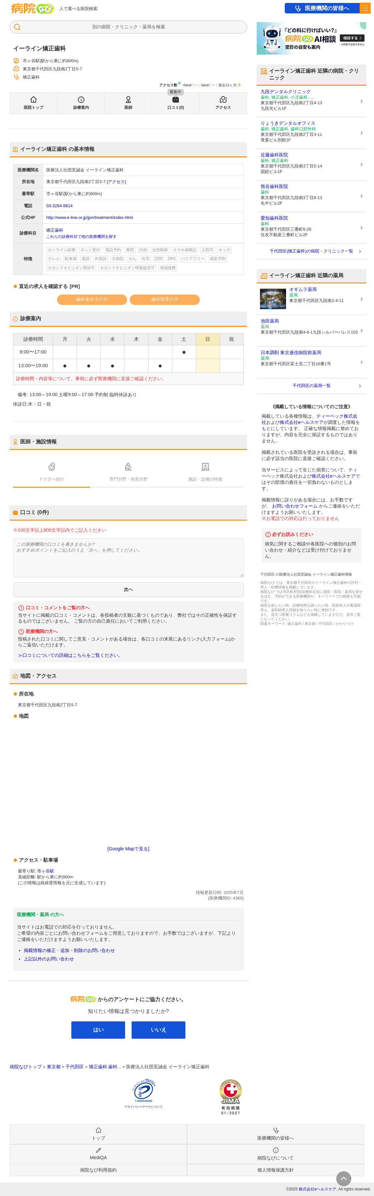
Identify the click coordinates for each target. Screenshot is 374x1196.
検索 (160, 26)
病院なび (32, 8)
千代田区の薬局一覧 (312, 385)
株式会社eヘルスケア (302, 422)
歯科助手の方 (165, 299)
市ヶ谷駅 (45, 871)
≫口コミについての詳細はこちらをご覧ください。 (70, 655)
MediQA (98, 1157)
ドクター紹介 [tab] (51, 479)
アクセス (223, 107)
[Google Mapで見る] (128, 848)
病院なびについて (275, 1157)
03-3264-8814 (59, 205)
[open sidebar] (365, 8)
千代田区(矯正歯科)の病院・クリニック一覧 (311, 251)
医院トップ (33, 107)
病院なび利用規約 (98, 1170)
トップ (98, 1138)
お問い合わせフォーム (295, 506)
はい (98, 1029)
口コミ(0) (175, 107)
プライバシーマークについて (143, 1106)
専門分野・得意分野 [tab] (128, 479)
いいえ (158, 1029)
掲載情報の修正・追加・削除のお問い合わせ (69, 950)
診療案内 (81, 107)
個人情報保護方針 (275, 1170)
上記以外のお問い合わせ (49, 958)
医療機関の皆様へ (327, 8)
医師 (128, 107)
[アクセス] (116, 181)
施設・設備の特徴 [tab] (205, 479)
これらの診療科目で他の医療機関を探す (81, 236)
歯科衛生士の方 (92, 299)
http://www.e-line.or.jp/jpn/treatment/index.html (89, 217)
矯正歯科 (54, 230)
